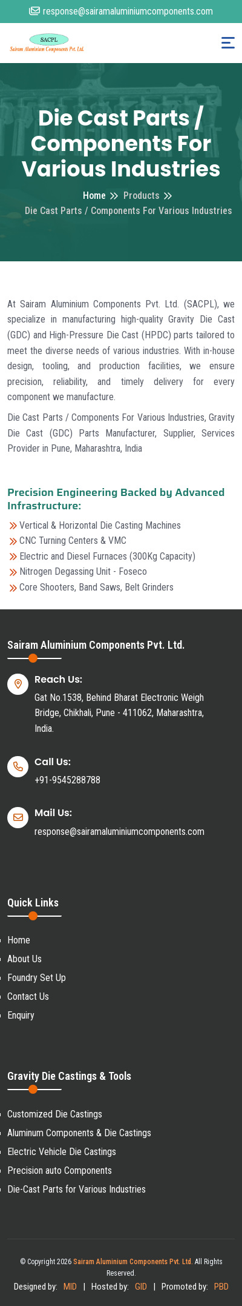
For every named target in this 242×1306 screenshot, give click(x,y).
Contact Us (28, 996)
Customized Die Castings (54, 1114)
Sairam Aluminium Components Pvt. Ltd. (133, 1261)
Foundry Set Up (36, 977)
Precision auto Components (59, 1170)
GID (141, 1286)
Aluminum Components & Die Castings (79, 1133)
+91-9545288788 (67, 780)
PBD (221, 1286)
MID (70, 1286)
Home (94, 195)
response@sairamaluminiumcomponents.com (121, 11)
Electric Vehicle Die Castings (61, 1151)
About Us (24, 959)
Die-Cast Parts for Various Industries (76, 1189)
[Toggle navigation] (228, 43)
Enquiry (20, 1015)
